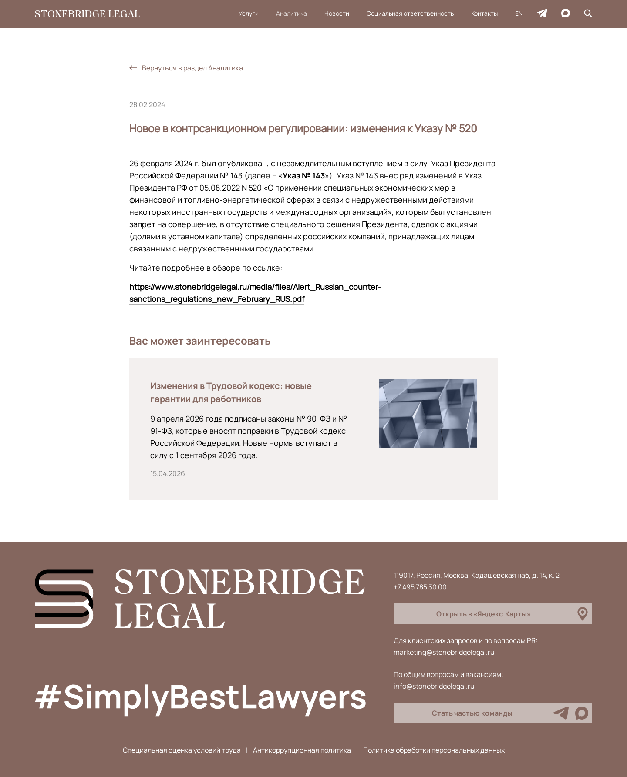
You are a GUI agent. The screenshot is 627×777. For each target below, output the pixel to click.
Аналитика (291, 13)
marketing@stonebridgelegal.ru (444, 652)
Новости (336, 13)
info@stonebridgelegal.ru (434, 686)
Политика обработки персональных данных (434, 750)
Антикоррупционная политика (302, 750)
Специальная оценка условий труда (182, 750)
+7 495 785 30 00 (420, 587)
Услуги (249, 13)
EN (519, 13)
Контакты (484, 13)
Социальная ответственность (410, 13)
